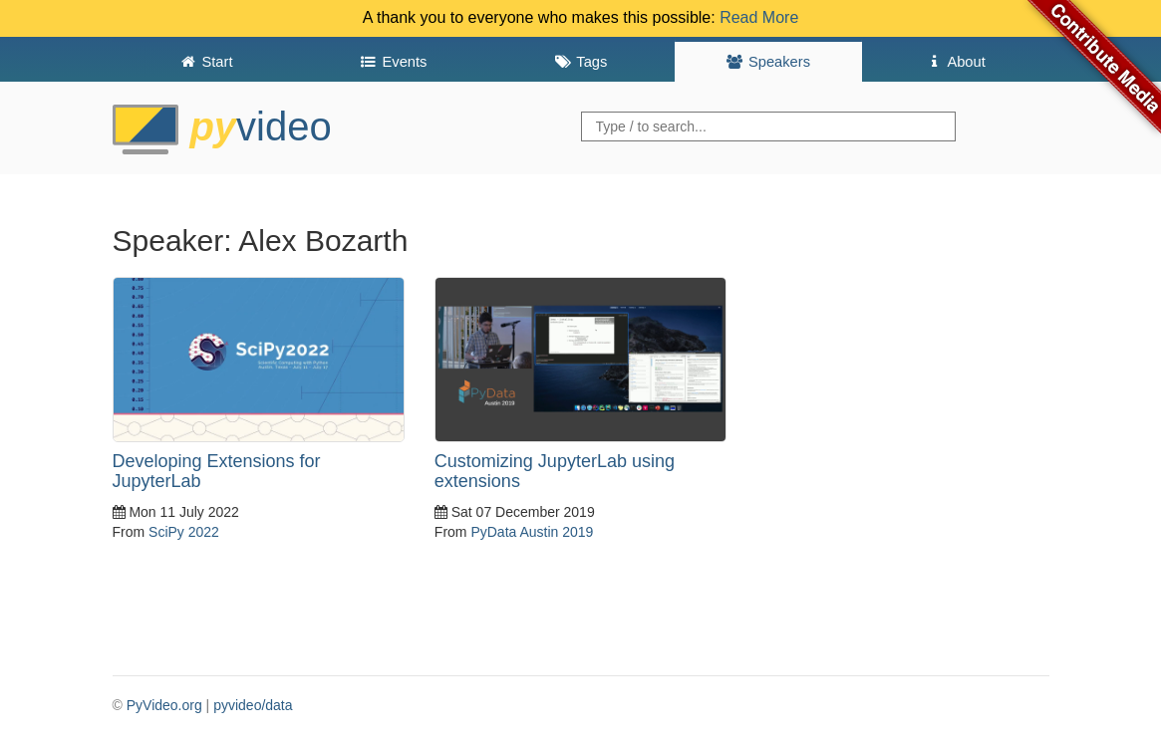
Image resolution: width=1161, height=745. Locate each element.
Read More (759, 17)
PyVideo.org (164, 705)
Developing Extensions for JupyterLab (217, 471)
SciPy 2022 (183, 532)
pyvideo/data (252, 705)
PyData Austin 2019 (531, 532)
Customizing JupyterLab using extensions (555, 471)
